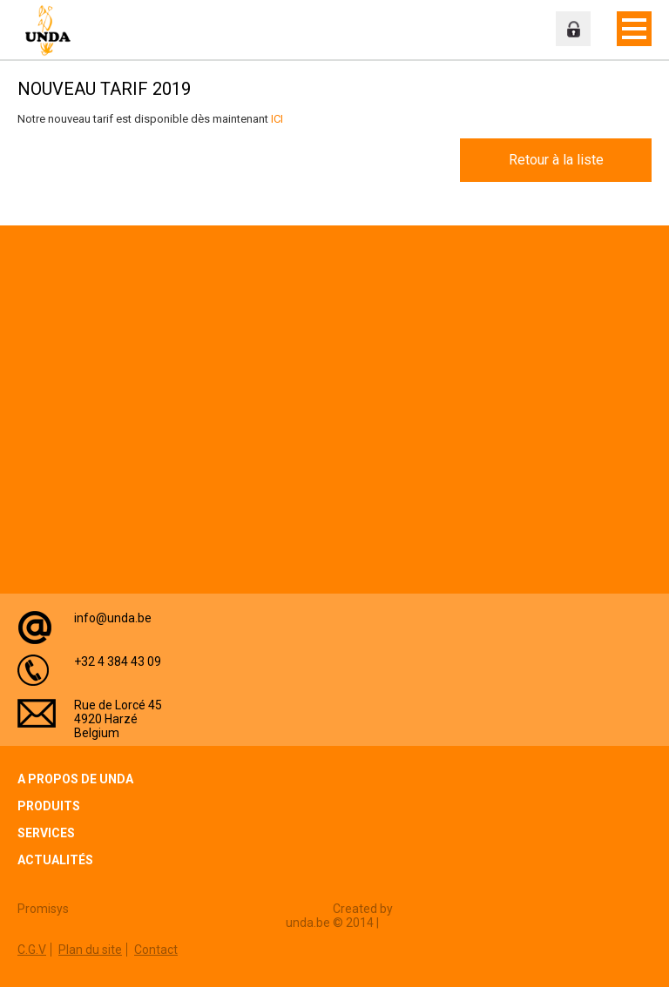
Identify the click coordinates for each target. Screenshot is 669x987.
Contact (156, 950)
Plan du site (90, 950)
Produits (48, 806)
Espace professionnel (573, 28)
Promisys (43, 909)
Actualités (55, 860)
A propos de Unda (75, 779)
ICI (277, 118)
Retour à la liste (556, 159)
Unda (52, 30)
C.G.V (31, 950)
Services (46, 833)
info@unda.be (113, 618)
